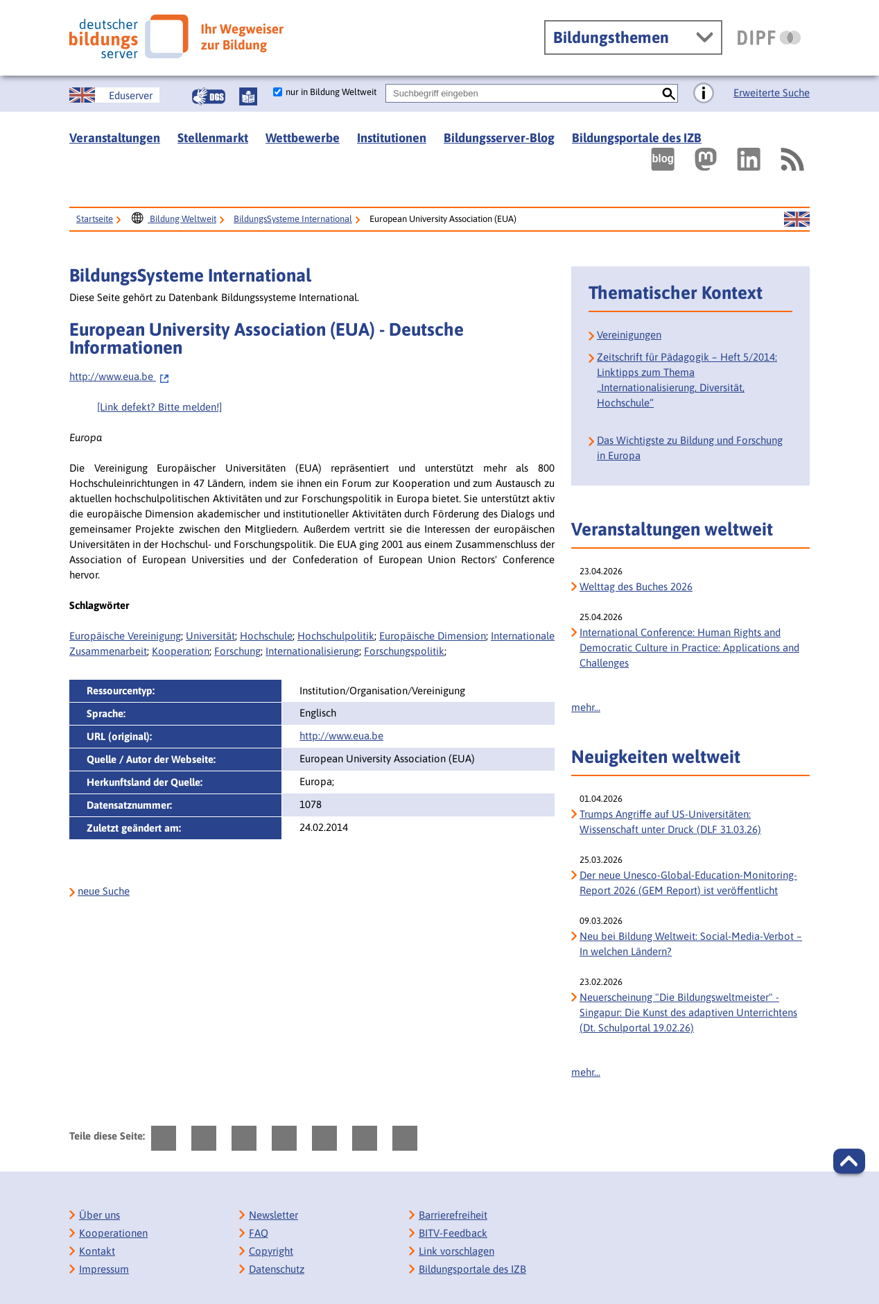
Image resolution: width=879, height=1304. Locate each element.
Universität (210, 636)
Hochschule (266, 636)
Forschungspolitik (404, 651)
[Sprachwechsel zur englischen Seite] (114, 95)
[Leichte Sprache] (248, 96)
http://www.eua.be (119, 376)
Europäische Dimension (432, 636)
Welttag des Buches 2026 (636, 586)
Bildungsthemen (611, 37)
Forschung (237, 651)
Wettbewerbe (303, 137)
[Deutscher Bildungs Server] (176, 36)
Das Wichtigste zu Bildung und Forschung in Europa (690, 447)
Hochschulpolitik (335, 636)
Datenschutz (276, 1269)
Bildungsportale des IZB (637, 137)
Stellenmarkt (212, 137)
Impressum (104, 1269)
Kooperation (180, 651)
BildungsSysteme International (293, 219)
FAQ (258, 1233)
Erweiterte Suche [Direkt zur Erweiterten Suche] (771, 92)
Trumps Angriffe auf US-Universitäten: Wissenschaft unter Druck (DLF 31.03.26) (670, 821)
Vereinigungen (629, 335)
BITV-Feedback (453, 1233)
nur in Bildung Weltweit (331, 92)
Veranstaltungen (114, 137)
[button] (849, 1161)
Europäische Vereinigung (125, 636)
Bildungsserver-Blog (499, 137)
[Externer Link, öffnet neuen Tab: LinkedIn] (749, 159)
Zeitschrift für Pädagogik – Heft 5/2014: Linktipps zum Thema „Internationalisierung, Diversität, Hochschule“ (687, 380)
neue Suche (104, 891)
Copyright (271, 1251)
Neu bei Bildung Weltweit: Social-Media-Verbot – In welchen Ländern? (691, 943)
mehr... (585, 707)
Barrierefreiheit (453, 1215)
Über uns (99, 1215)
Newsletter (273, 1215)
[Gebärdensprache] (208, 96)
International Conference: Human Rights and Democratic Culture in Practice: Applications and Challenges (689, 647)
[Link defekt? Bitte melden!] (159, 407)
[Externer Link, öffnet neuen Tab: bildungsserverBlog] (663, 159)
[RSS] (792, 159)
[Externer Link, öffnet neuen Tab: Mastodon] (706, 159)
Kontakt (97, 1251)
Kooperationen (113, 1233)
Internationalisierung (312, 651)
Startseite (94, 219)
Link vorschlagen (456, 1251)
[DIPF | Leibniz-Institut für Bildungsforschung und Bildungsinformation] (769, 37)
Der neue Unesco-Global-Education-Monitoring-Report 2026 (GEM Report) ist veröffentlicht (688, 882)
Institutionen (391, 137)
